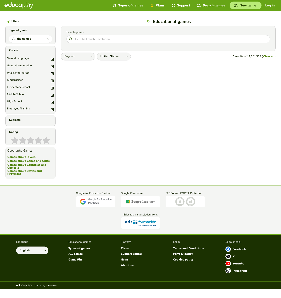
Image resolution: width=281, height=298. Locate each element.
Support (180, 5)
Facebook (235, 258)
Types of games (127, 5)
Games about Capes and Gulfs (28, 170)
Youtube (234, 272)
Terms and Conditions (188, 257)
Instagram (236, 280)
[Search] (168, 39)
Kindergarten (31, 82)
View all (269, 56)
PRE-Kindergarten (31, 75)
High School (31, 103)
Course (13, 53)
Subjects (15, 124)
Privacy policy (183, 263)
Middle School (31, 96)
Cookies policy (183, 269)
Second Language (31, 60)
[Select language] (32, 260)
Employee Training (31, 111)
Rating (13, 139)
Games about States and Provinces (24, 181)
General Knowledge (31, 68)
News (124, 269)
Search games (210, 5)
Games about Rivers (21, 166)
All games (75, 263)
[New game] (246, 5)
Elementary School (31, 89)
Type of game (18, 30)
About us (127, 274)
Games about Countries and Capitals (26, 175)
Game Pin (75, 269)
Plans (157, 5)
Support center (131, 263)
